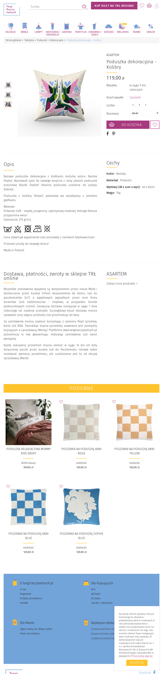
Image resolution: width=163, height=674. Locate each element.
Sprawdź (135, 95)
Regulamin (25, 589)
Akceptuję (137, 662)
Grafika (67, 32)
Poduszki (43, 40)
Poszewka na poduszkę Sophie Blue (81, 532)
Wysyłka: (111, 83)
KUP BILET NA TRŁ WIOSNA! (114, 5)
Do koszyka (132, 123)
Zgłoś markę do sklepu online (36, 624)
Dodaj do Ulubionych (154, 123)
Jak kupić (96, 589)
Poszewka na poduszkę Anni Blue (28, 532)
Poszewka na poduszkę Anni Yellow (134, 447)
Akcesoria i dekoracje (53, 33)
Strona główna (13, 40)
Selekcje (11, 32)
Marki (136, 32)
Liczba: (110, 103)
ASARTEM (112, 53)
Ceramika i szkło (94, 33)
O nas (23, 585)
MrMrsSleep (28, 458)
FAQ (93, 585)
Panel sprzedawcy (30, 629)
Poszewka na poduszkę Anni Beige (81, 447)
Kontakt (24, 598)
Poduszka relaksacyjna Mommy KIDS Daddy (28, 447)
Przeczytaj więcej (141, 656)
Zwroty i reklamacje (102, 598)
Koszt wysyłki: (115, 95)
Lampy (39, 32)
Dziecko (109, 32)
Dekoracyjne (58, 40)
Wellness (123, 32)
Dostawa (96, 594)
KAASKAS (81, 458)
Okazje (151, 32)
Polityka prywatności (31, 594)
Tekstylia (81, 32)
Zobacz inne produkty (122, 279)
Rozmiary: (112, 111)
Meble (24, 32)
